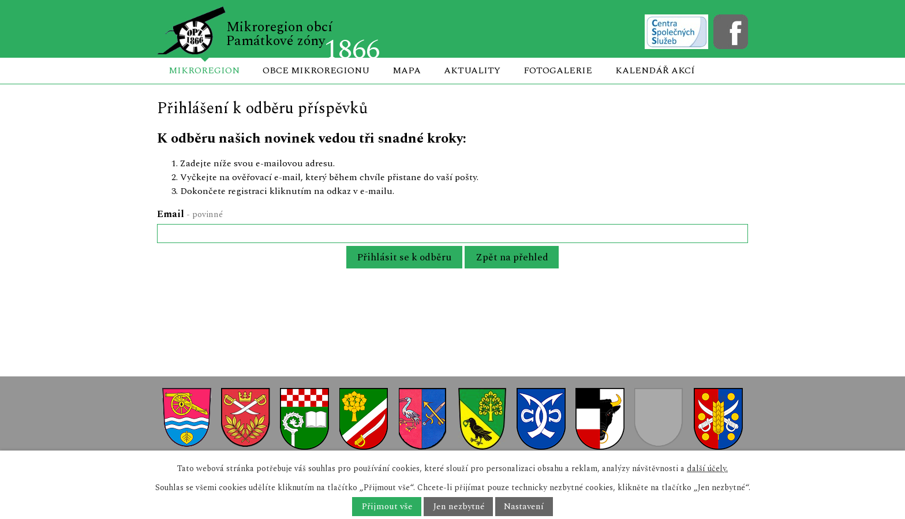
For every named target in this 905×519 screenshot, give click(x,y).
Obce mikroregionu (316, 70)
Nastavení (524, 506)
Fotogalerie (557, 70)
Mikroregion (204, 70)
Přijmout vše (387, 506)
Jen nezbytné (458, 506)
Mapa (406, 70)
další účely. (707, 468)
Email (190, 214)
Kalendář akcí (655, 70)
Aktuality (472, 70)
